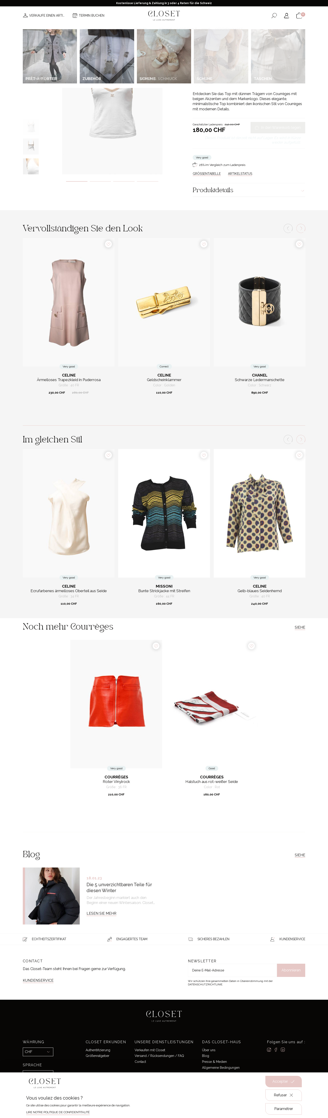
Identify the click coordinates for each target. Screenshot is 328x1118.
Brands (165, 29)
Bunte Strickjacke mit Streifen (164, 591)
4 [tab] (147, 181)
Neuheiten (94, 29)
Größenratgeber (97, 1056)
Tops (245, 48)
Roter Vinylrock (116, 782)
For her (212, 48)
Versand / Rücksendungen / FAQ (159, 1056)
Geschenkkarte (229, 29)
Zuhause (199, 48)
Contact (140, 1062)
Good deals (187, 29)
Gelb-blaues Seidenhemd (260, 591)
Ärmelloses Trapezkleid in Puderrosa (69, 380)
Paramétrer (283, 1109)
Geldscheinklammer (164, 380)
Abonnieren (291, 970)
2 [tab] (100, 181)
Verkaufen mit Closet (150, 1050)
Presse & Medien (214, 1062)
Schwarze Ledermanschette (259, 380)
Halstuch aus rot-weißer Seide (211, 782)
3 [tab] (124, 181)
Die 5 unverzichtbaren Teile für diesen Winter (119, 887)
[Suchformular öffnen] (274, 15)
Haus (206, 29)
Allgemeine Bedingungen (221, 1067)
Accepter (283, 1081)
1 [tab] (76, 181)
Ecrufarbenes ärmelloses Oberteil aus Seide (69, 591)
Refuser (284, 1095)
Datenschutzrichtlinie (205, 984)
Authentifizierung (98, 1050)
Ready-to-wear (230, 48)
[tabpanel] (112, 104)
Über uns (208, 1050)
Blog (205, 1056)
